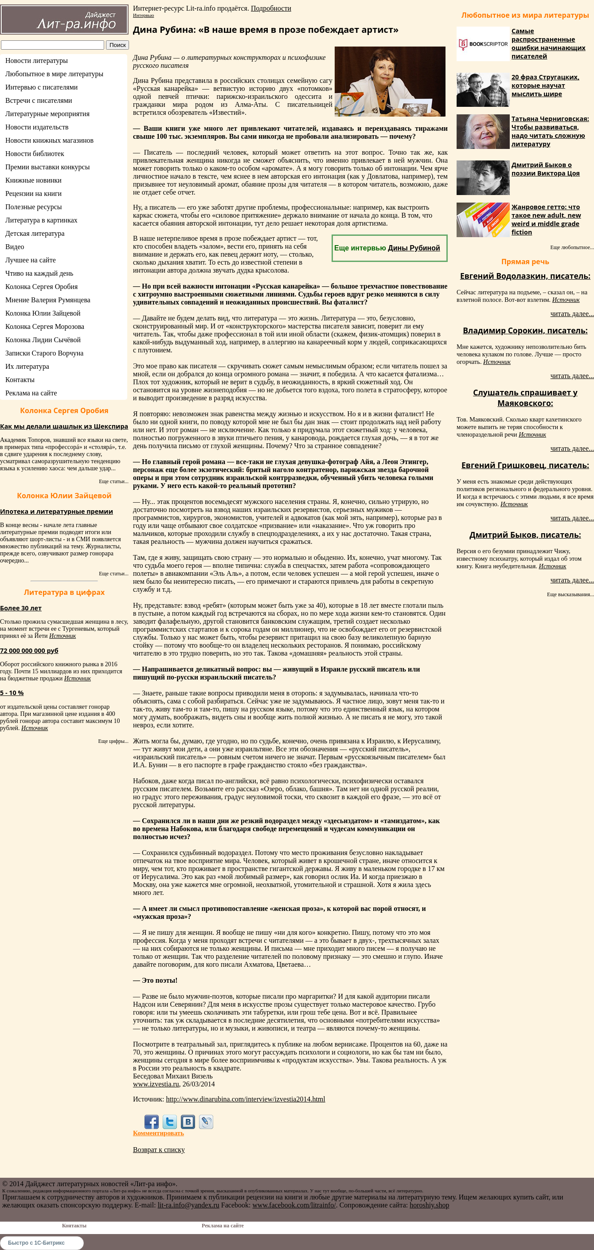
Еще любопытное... (572, 247)
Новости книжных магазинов (49, 140)
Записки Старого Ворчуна (44, 353)
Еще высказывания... (570, 594)
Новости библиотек (34, 153)
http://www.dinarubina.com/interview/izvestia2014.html (245, 1099)
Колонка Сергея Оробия (41, 286)
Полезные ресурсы (33, 207)
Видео (14, 246)
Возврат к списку (159, 1149)
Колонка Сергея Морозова (44, 326)
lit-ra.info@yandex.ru (188, 1205)
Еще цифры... (113, 741)
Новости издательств (37, 127)
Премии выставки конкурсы (47, 167)
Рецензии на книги (33, 193)
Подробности (271, 8)
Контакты (20, 379)
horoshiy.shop (429, 1205)
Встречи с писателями (38, 100)
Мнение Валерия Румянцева (47, 300)
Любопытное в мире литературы (54, 74)
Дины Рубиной (414, 248)
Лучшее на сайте (30, 260)
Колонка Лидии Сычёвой (43, 340)
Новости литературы (36, 60)
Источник (62, 636)
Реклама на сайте (31, 393)
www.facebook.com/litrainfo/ (294, 1205)
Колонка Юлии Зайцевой (43, 313)
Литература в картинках (41, 220)
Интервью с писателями (41, 87)
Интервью (143, 15)
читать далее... (572, 313)
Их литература (27, 366)
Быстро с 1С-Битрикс (36, 1243)
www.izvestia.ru (156, 1084)
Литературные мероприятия (47, 113)
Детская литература (35, 233)
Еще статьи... (114, 481)
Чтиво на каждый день (39, 273)
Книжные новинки (33, 180)
